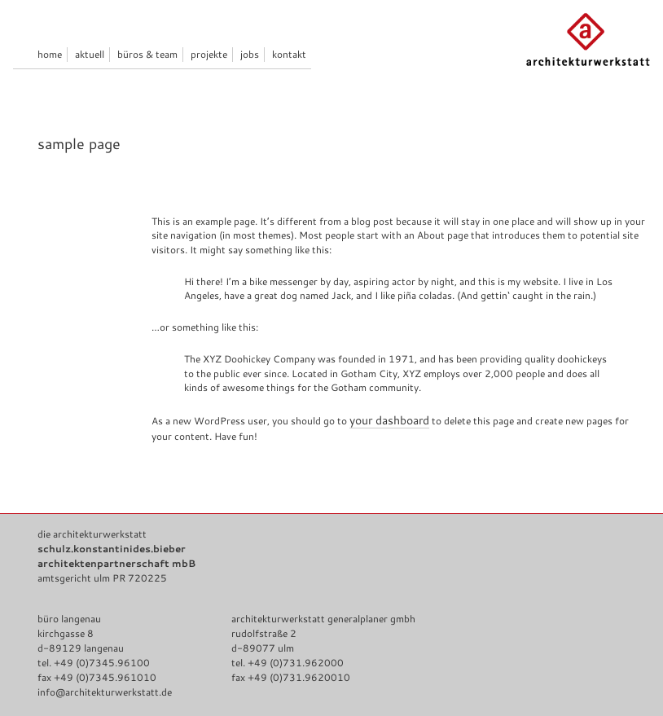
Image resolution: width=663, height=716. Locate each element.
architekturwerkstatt (176, 689)
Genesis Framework (283, 689)
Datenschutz (65, 667)
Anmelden (415, 689)
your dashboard (410, 355)
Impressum (138, 667)
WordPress (360, 689)
